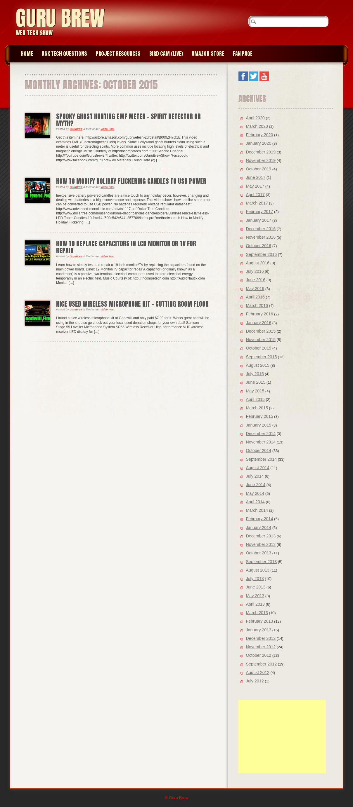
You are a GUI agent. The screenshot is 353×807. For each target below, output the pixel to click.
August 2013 (257, 570)
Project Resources (118, 53)
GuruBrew (76, 128)
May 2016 (255, 288)
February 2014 (259, 518)
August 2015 (257, 365)
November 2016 (261, 237)
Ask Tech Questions (64, 53)
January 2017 (258, 220)
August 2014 (257, 467)
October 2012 (258, 655)
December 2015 (261, 331)
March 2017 (257, 203)
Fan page (242, 53)
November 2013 (261, 544)
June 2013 (255, 587)
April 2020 (255, 118)
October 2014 (258, 450)
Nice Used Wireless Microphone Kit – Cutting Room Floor (132, 304)
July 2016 (255, 271)
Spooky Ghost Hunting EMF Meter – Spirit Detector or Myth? (128, 119)
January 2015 (258, 425)
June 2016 (255, 279)
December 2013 (261, 536)
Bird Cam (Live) (166, 53)
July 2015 (255, 373)
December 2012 (261, 638)
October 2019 (258, 169)
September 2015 (261, 356)
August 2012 (257, 672)
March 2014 (257, 510)
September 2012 (261, 664)
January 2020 (258, 143)
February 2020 (259, 134)
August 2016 (257, 263)
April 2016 (255, 297)
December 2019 (261, 152)
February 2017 (259, 211)
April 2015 (255, 399)
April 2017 (255, 194)
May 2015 (255, 391)
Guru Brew (60, 18)
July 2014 (255, 476)
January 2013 (258, 630)
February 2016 (259, 314)
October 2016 (258, 245)
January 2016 (258, 322)
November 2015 (261, 339)
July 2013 (255, 578)
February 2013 (259, 621)
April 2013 (255, 604)
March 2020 (257, 126)
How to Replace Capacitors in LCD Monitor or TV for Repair (126, 247)
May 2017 (255, 186)
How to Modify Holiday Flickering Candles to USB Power (131, 181)
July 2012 (255, 681)
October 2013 (258, 553)
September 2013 (261, 561)
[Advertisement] (282, 736)
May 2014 (255, 493)
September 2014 (261, 459)
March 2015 (257, 408)
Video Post (107, 128)
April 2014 (255, 501)
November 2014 (261, 442)
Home (27, 53)
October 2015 (258, 348)
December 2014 (261, 433)
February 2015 (259, 416)
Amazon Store (208, 53)
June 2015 (255, 382)
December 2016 (261, 228)
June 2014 (255, 484)
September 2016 (261, 254)
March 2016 (257, 305)
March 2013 (257, 612)
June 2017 (255, 177)
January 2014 (258, 527)
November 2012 (261, 646)
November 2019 (261, 160)
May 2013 (255, 595)
